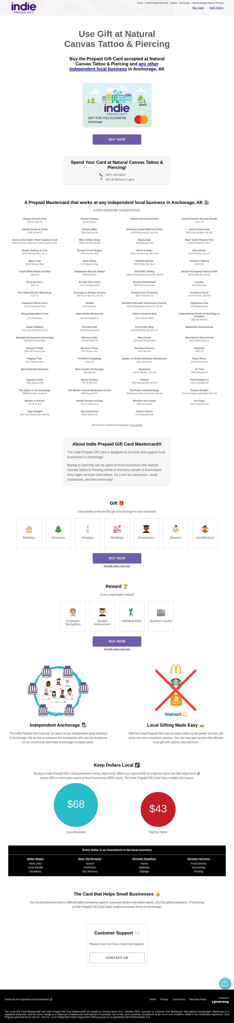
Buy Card (198, 7)
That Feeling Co (199, 379)
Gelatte (89, 303)
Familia (199, 282)
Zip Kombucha (89, 411)
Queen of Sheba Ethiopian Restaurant (144, 358)
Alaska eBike (89, 229)
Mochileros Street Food (199, 337)
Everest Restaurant (144, 282)
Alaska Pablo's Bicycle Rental (199, 218)
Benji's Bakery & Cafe (35, 250)
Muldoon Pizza (89, 348)
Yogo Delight (34, 411)
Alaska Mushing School (144, 218)
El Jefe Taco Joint (89, 282)
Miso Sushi (144, 337)
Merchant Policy (198, 999)
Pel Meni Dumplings (89, 358)
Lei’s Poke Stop (144, 327)
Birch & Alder (144, 250)
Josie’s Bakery (35, 327)
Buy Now (117, 139)
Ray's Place (199, 358)
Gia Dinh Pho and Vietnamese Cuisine (144, 303)
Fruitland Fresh (199, 292)
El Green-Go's (35, 282)
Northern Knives (144, 348)
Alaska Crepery (90, 218)
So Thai (199, 369)
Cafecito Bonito (144, 260)
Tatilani (144, 379)
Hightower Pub (199, 303)
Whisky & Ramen (35, 400)
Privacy (164, 999)
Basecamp (144, 239)
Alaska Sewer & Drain (35, 229)
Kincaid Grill (89, 327)
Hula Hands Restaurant (89, 313)
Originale (199, 348)
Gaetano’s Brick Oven (35, 303)
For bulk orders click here (117, 566)
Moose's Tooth (34, 348)
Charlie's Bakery (199, 260)
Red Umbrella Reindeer (34, 369)
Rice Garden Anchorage (90, 369)
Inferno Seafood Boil (144, 313)
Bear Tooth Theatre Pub (199, 239)
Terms (153, 999)
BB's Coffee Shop (89, 239)
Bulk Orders (216, 7)
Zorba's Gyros (144, 411)
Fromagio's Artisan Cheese (90, 292)
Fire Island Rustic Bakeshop (34, 292)
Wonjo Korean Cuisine (89, 400)
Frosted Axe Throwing (144, 292)
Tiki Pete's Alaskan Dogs (144, 390)
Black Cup (35, 260)
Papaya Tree (34, 358)
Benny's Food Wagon (89, 250)
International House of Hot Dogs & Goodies (199, 315)
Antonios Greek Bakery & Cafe (144, 229)
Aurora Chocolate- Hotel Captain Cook (34, 239)
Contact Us (117, 958)
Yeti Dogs (199, 400)
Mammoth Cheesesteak (199, 327)
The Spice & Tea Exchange (34, 390)
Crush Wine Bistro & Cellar (35, 271)
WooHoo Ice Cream (144, 400)
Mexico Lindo (90, 337)
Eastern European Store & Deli (199, 271)
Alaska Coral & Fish (34, 218)
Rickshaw (144, 369)
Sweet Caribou (89, 379)
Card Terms (179, 999)
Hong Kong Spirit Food (34, 313)
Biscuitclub (199, 250)
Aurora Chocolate (199, 229)
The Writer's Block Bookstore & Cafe (89, 390)
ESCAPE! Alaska (144, 271)
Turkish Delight (199, 390)
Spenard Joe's (34, 379)
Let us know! (136, 425)
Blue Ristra (89, 260)
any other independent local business (113, 66)
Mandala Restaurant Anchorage (34, 337)
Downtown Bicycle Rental (89, 271)
